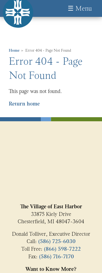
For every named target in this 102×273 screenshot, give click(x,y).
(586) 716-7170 (56, 256)
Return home (24, 103)
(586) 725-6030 (57, 241)
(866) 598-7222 (62, 249)
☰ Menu (80, 8)
